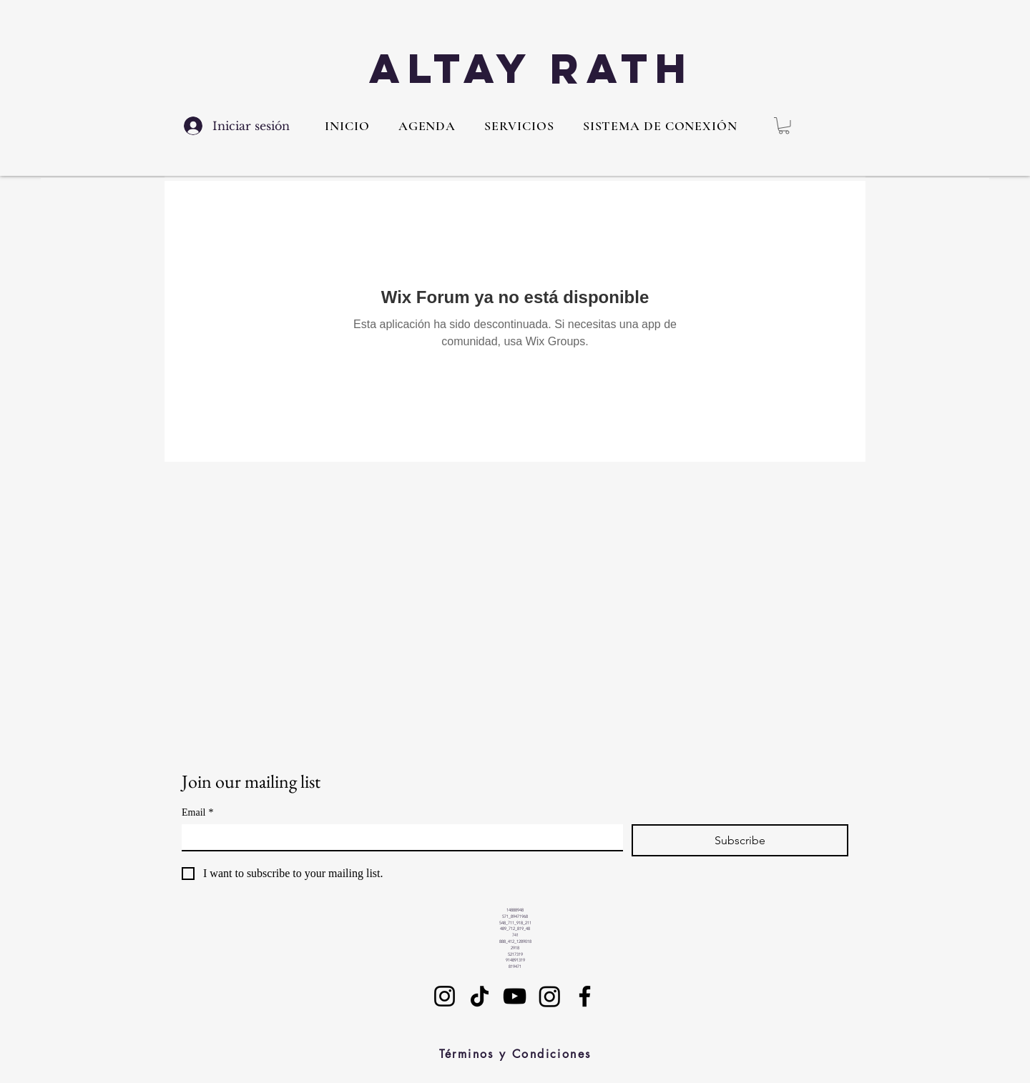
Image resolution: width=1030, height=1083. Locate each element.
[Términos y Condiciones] (515, 1054)
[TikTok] (480, 996)
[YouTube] (515, 996)
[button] (519, 126)
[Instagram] (444, 996)
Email (197, 812)
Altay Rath (531, 68)
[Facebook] (585, 996)
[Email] (398, 837)
